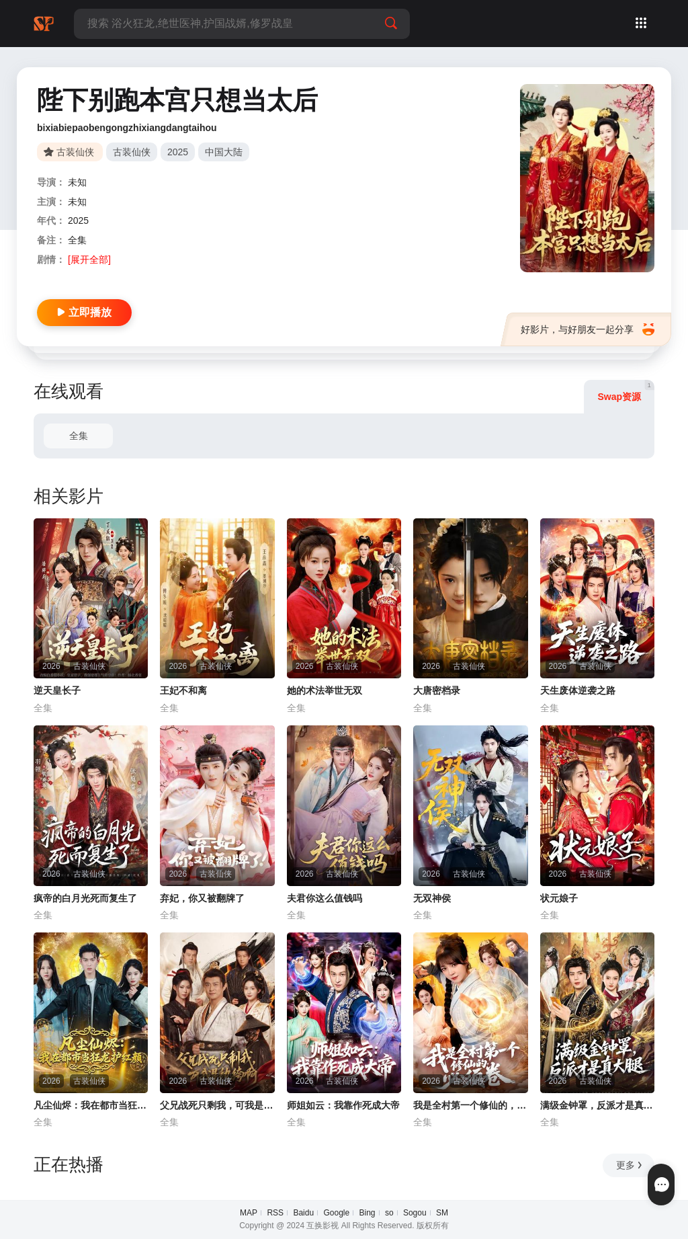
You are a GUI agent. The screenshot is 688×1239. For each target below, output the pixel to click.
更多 (630, 1165)
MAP (248, 1212)
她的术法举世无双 (324, 690)
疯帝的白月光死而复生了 (85, 898)
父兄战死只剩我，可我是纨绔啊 (217, 1105)
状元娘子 (559, 898)
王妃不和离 (183, 690)
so (389, 1212)
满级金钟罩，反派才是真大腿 (597, 1105)
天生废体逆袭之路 (577, 690)
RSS (275, 1212)
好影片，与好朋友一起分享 (587, 329)
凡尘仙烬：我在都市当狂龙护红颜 (91, 1105)
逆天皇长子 (57, 690)
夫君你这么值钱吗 (324, 898)
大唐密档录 (436, 690)
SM (442, 1212)
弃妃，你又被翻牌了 (202, 898)
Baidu (303, 1212)
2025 (177, 152)
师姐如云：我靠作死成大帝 (343, 1105)
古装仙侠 (131, 152)
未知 (77, 182)
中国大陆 (224, 152)
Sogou (415, 1212)
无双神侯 (432, 898)
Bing (367, 1212)
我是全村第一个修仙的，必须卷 (470, 1105)
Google (336, 1212)
